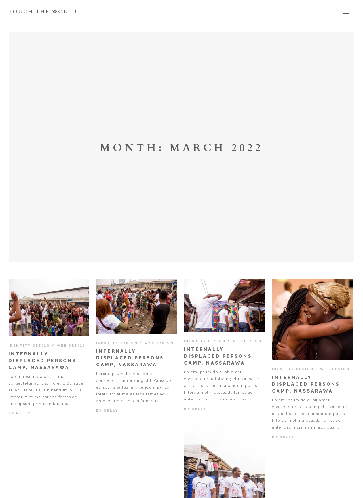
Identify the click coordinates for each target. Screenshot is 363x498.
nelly (23, 413)
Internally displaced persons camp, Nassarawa (42, 360)
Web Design (71, 345)
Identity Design (29, 345)
